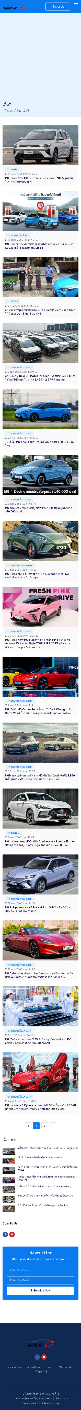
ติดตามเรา (62, 1398)
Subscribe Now (41, 1290)
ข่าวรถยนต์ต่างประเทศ (19, 565)
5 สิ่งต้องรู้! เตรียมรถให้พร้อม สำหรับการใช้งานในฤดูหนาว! (47, 1148)
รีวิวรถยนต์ (65, 1367)
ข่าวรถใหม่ (13, 169)
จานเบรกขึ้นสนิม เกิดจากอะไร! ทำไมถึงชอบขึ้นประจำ (45, 1195)
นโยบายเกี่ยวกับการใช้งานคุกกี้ (39, 1394)
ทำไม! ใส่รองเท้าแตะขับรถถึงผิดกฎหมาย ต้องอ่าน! (42, 1205)
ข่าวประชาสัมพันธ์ (17, 235)
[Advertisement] (40, 59)
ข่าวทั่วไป (12, 301)
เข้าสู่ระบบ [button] (58, 6)
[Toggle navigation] (76, 5)
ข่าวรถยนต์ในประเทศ (19, 367)
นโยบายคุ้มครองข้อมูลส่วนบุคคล (33, 1398)
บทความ (49, 1367)
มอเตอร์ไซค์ (33, 1367)
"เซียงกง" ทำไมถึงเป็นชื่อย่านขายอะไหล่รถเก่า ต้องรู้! (44, 1186)
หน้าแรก (8, 110)
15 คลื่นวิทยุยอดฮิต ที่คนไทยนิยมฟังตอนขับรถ (40, 1157)
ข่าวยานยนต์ (14, 1367)
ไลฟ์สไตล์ (41, 1371)
